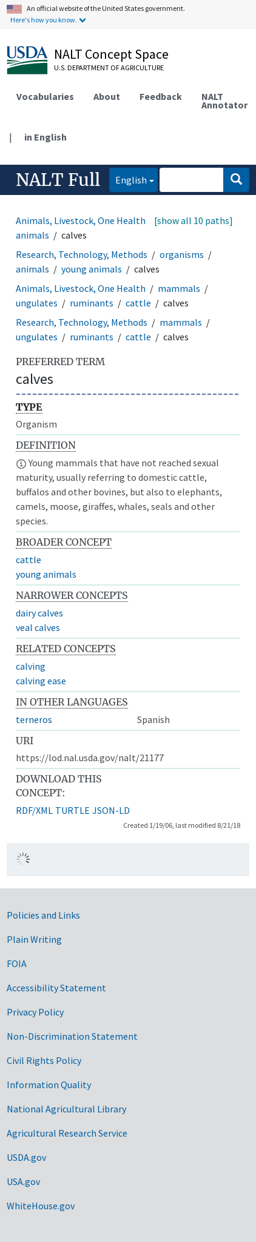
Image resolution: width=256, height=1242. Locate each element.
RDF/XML (34, 810)
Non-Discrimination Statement (72, 1036)
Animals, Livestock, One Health (81, 220)
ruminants (91, 303)
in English (45, 137)
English (128, 179)
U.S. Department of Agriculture (109, 67)
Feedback (161, 96)
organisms (182, 254)
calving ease (41, 681)
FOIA (17, 963)
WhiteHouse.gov (41, 1206)
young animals (91, 269)
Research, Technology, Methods (81, 254)
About (106, 96)
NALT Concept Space (111, 53)
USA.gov (23, 1181)
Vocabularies (45, 96)
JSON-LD (111, 810)
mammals (179, 288)
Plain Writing (34, 939)
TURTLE (72, 810)
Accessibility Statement (56, 988)
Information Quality (49, 1084)
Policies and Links (43, 915)
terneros (34, 719)
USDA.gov (26, 1157)
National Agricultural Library (66, 1109)
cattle (138, 303)
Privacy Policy (35, 1012)
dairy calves (39, 613)
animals (32, 269)
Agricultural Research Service (67, 1133)
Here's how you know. (43, 19)
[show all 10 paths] (193, 220)
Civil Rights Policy (44, 1060)
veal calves (38, 627)
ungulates (37, 303)
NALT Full (58, 180)
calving (30, 666)
